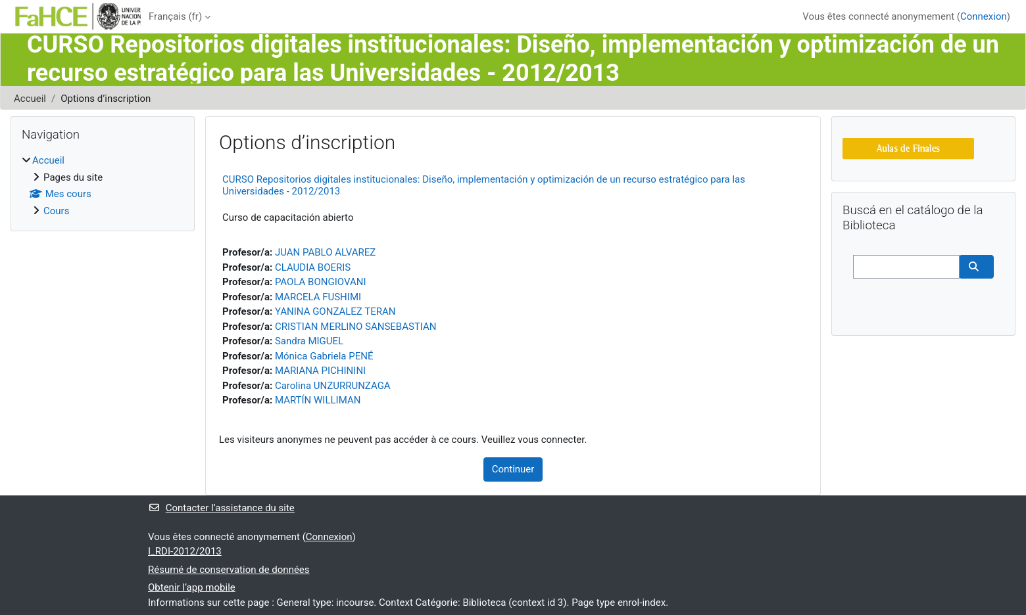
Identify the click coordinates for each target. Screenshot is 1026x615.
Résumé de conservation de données (229, 570)
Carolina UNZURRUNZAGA (333, 386)
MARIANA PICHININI (320, 370)
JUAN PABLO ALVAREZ (325, 252)
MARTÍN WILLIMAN (317, 400)
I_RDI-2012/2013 (185, 551)
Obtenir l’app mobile (191, 587)
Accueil (30, 98)
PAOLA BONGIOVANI (320, 282)
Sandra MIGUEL (309, 341)
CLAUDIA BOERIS (313, 267)
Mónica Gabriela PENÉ (324, 356)
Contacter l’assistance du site (221, 508)
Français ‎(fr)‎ (175, 16)
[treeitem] (102, 185)
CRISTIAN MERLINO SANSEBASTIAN (356, 326)
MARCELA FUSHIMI (318, 297)
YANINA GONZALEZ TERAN (335, 311)
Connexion (983, 16)
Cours (56, 211)
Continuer (513, 469)
